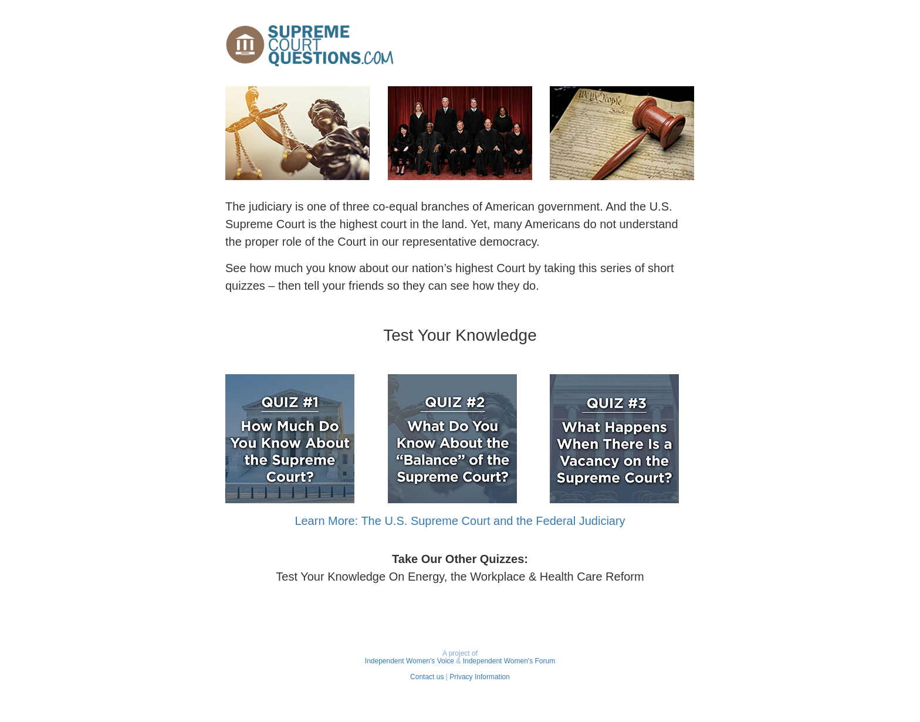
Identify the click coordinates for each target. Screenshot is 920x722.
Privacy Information (479, 677)
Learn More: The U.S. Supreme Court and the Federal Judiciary (460, 520)
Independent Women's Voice (409, 661)
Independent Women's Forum (509, 661)
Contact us (427, 677)
